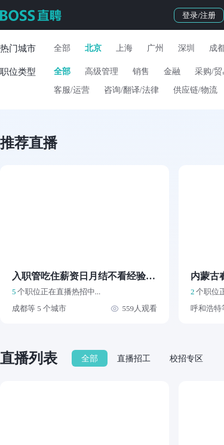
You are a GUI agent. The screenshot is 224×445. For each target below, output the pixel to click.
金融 (172, 71)
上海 (124, 48)
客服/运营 (72, 90)
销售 (141, 71)
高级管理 (101, 71)
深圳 (186, 48)
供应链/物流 (195, 90)
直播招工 (134, 358)
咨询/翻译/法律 (131, 90)
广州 (155, 48)
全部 (62, 48)
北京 (93, 48)
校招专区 (186, 358)
